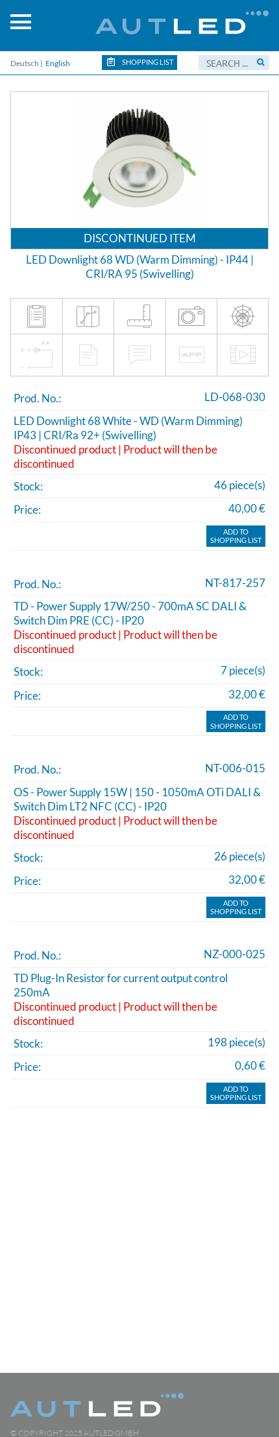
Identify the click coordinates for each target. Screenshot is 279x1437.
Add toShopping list (235, 536)
